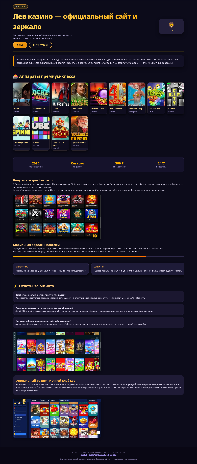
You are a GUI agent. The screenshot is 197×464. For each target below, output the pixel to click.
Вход (20, 45)
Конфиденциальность (97, 455)
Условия (84, 455)
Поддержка (112, 455)
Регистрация (40, 45)
